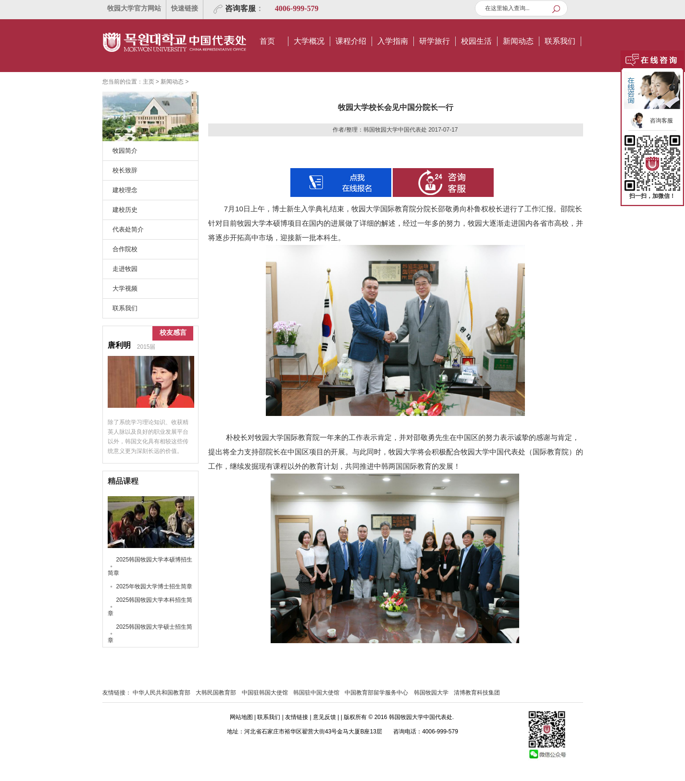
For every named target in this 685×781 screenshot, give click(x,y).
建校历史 (124, 209)
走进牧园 (124, 268)
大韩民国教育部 (216, 692)
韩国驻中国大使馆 (316, 692)
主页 (148, 81)
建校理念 (124, 190)
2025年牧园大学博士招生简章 (154, 586)
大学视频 (124, 288)
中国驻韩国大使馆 (265, 692)
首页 (267, 41)
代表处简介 (128, 229)
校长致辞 (124, 170)
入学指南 (392, 41)
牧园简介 (124, 150)
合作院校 (124, 249)
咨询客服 (240, 8)
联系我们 (560, 41)
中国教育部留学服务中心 (376, 692)
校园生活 (476, 41)
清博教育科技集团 (477, 692)
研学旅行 (434, 41)
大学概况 (309, 41)
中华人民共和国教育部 (161, 692)
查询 (558, 9)
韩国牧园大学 (431, 692)
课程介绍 (351, 41)
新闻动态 (518, 41)
